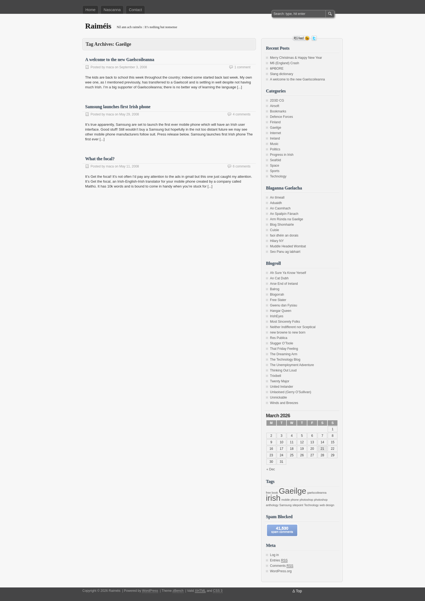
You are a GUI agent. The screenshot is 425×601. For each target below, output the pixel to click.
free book (272, 492)
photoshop (306, 499)
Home (90, 10)
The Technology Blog (285, 359)
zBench (178, 591)
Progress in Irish (282, 155)
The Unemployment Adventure (292, 365)
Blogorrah (277, 294)
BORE (277, 68)
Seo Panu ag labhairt (285, 252)
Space (274, 165)
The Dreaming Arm (283, 354)
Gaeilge (275, 128)
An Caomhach (280, 208)
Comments (281, 566)
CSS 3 (218, 591)
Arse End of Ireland (284, 284)
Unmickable (278, 397)
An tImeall (277, 197)
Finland (275, 122)
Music (274, 144)
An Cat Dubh (279, 278)
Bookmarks (278, 111)
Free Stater (278, 300)
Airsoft (274, 106)
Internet (275, 133)
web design (327, 505)
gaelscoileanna (316, 492)
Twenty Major (279, 381)
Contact (135, 10)
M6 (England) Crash (284, 63)
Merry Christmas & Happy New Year (296, 58)
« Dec (270, 469)
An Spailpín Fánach (284, 214)
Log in (274, 555)
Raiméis (98, 26)
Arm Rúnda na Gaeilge (286, 219)
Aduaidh (276, 203)
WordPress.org (281, 571)
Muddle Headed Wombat (288, 246)
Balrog (274, 289)
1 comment (242, 67)
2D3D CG (277, 100)
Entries (279, 560)
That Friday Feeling (284, 349)
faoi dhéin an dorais (284, 235)
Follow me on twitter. (314, 38)
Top (299, 591)
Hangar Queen (280, 311)
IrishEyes (276, 316)
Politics (275, 149)
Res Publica (278, 338)
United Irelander (281, 387)
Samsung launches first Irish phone (117, 106)
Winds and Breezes (284, 403)
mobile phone (290, 499)
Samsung (285, 505)
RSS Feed (301, 38)
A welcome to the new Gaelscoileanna (119, 59)
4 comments (241, 114)
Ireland (275, 138)
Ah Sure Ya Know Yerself (288, 273)
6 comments (241, 166)
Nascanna (112, 10)
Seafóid (275, 160)
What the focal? (99, 158)
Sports (274, 171)
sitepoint (297, 505)
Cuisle (274, 230)
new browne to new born (287, 332)
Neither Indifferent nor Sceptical (292, 327)
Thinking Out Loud (283, 370)
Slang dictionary (281, 74)
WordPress (150, 591)
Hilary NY (277, 241)
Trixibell (275, 376)
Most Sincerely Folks (285, 322)
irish (273, 497)
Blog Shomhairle (282, 225)
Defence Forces (281, 117)
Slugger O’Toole (281, 343)
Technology (278, 176)
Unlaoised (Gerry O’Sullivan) (290, 392)
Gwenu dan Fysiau (283, 305)
